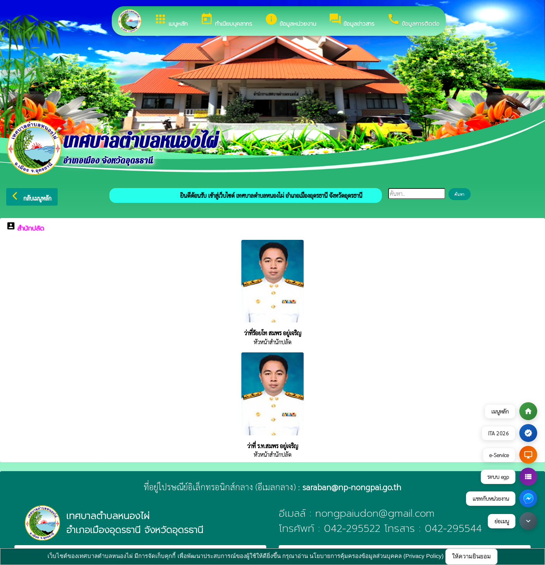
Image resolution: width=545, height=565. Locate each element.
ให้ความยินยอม (471, 556)
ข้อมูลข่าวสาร (351, 20)
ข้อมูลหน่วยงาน (290, 20)
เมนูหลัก (171, 20)
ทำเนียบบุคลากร (226, 20)
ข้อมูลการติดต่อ (413, 20)
